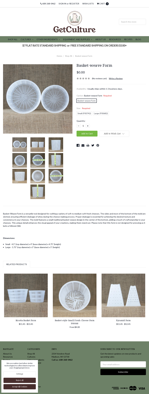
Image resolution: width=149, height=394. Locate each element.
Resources (115, 39)
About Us (100, 39)
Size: (83, 108)
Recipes (128, 39)
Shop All (12, 39)
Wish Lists (88, 3)
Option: (94, 95)
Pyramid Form (123, 320)
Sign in (62, 3)
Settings (19, 374)
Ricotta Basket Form (26, 320)
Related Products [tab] (16, 264)
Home (59, 56)
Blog (138, 39)
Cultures (27, 39)
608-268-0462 (47, 3)
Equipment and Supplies (77, 39)
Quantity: (81, 121)
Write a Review (116, 78)
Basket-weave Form (83, 56)
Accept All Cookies (19, 386)
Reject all (19, 380)
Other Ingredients (48, 39)
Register (74, 3)
